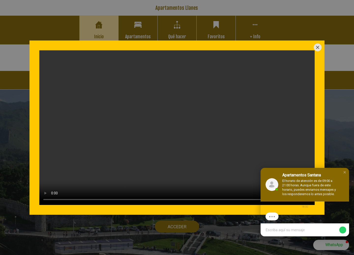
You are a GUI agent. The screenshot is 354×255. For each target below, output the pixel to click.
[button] (344, 172)
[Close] (318, 47)
